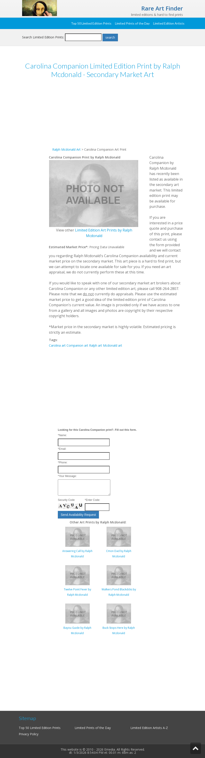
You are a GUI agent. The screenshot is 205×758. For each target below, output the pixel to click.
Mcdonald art (112, 345)
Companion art (77, 345)
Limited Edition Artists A (147, 728)
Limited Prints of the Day (132, 23)
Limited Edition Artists (168, 23)
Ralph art (95, 345)
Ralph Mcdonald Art (66, 149)
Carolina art (57, 345)
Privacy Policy (28, 734)
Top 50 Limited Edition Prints (91, 23)
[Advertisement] (116, 115)
